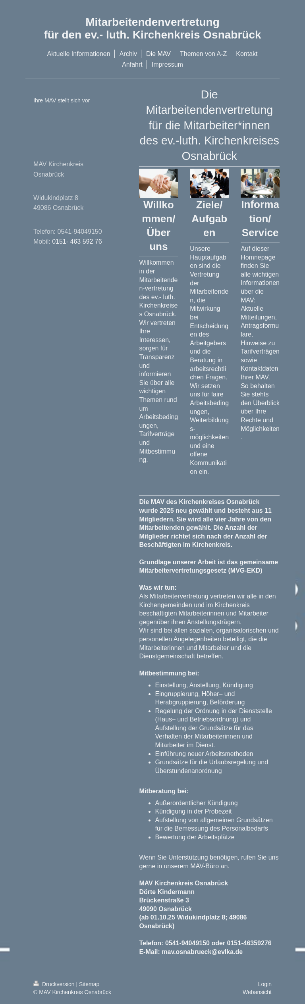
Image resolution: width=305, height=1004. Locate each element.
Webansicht (257, 992)
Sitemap (89, 984)
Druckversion (54, 984)
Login (265, 984)
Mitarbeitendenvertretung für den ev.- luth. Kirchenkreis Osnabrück (152, 28)
